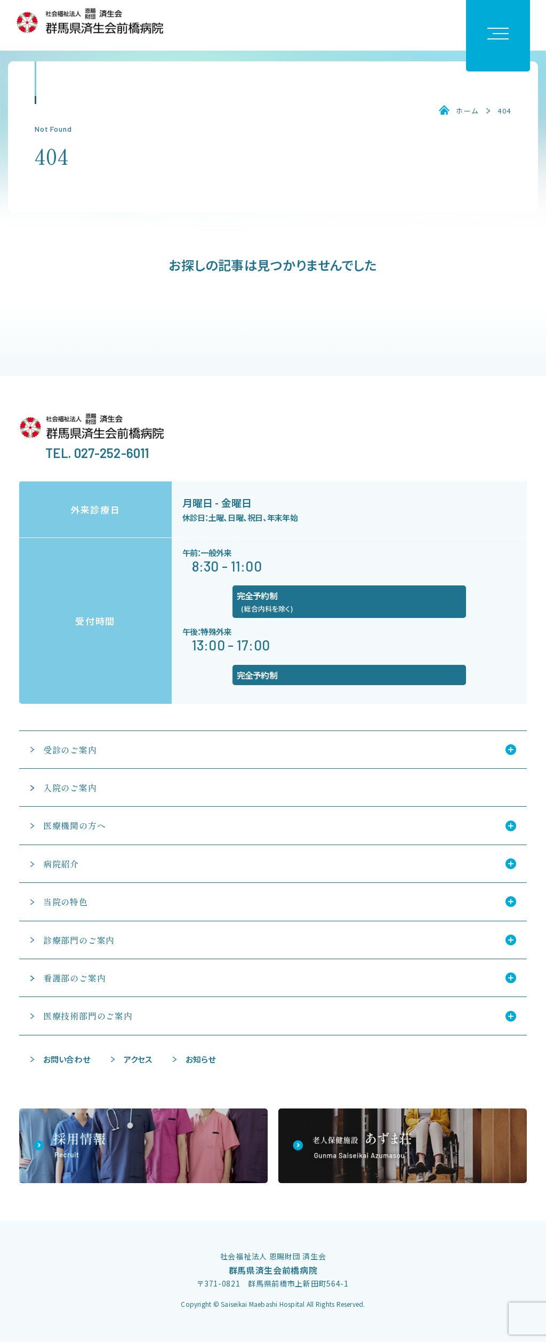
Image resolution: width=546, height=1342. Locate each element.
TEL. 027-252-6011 (97, 453)
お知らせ (201, 1059)
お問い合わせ (66, 1059)
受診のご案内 (70, 749)
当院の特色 (65, 901)
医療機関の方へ (74, 825)
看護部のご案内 (74, 977)
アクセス (138, 1059)
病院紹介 (61, 863)
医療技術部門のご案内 (88, 1015)
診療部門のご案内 (79, 940)
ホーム (467, 111)
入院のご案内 (70, 787)
